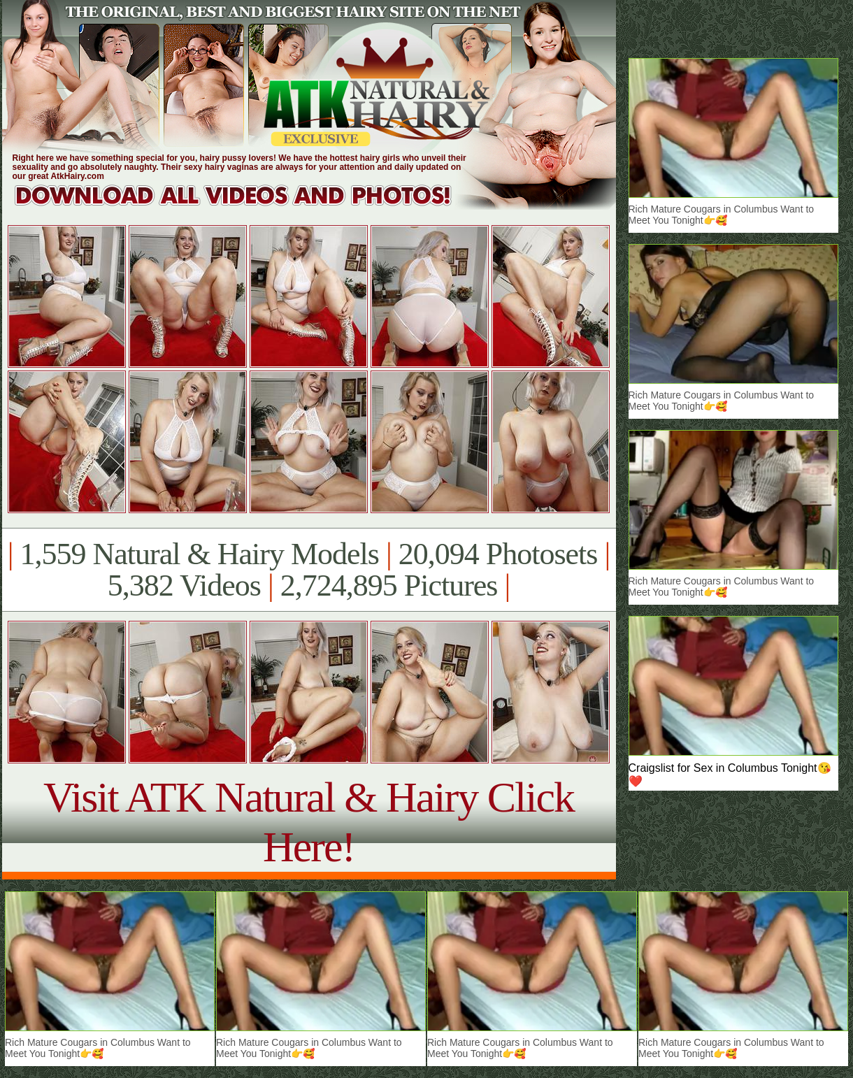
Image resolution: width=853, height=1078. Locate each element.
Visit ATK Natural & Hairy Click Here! (308, 821)
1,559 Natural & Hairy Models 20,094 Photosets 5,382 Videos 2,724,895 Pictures (309, 569)
